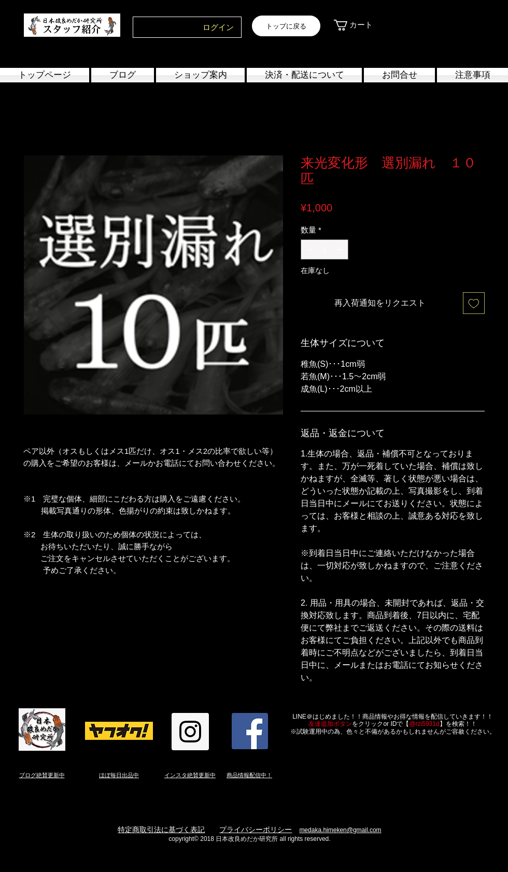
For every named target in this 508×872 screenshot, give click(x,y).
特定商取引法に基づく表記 (161, 829)
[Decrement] (309, 249)
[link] (359, 25)
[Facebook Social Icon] (250, 731)
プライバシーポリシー (255, 829)
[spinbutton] (324, 249)
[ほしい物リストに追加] (474, 303)
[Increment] (340, 249)
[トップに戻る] (286, 26)
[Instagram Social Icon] (190, 731)
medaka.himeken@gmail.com (340, 830)
